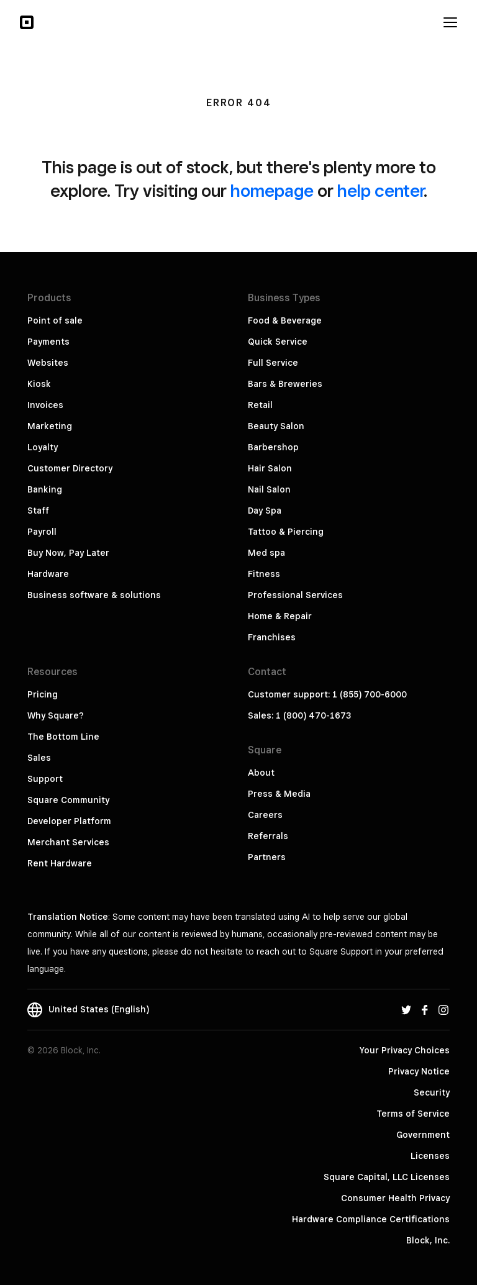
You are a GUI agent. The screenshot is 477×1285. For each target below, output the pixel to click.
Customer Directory (69, 468)
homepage (272, 190)
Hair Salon (270, 468)
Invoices (45, 405)
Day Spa (264, 510)
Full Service (273, 363)
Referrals (268, 836)
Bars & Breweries (285, 384)
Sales (39, 758)
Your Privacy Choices (405, 1050)
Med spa (266, 553)
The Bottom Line (63, 737)
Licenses (430, 1156)
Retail (260, 405)
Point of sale (55, 320)
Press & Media (279, 794)
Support (45, 779)
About (261, 773)
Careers (265, 815)
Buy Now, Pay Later (68, 553)
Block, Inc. (428, 1240)
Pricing (42, 694)
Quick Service (277, 342)
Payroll (42, 532)
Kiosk (39, 384)
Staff (38, 510)
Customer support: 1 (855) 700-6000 (327, 694)
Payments (48, 342)
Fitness (264, 574)
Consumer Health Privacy (395, 1198)
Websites (47, 363)
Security (432, 1092)
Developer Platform (69, 821)
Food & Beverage (285, 320)
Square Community (68, 800)
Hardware (48, 574)
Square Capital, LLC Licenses (387, 1177)
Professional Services (295, 595)
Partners (267, 857)
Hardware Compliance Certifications (371, 1219)
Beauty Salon (276, 426)
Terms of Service (413, 1114)
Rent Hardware (59, 863)
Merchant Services (68, 842)
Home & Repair (280, 616)
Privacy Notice (419, 1071)
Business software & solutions (94, 595)
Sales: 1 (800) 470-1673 (299, 715)
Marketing (49, 426)
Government (423, 1135)
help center (380, 190)
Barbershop (273, 447)
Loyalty (42, 447)
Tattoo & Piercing (286, 532)
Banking (44, 489)
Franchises (272, 637)
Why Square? (55, 715)
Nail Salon (269, 489)
